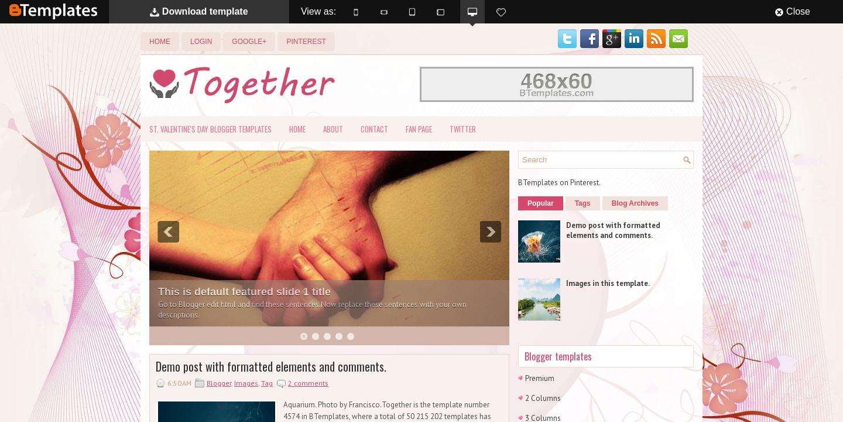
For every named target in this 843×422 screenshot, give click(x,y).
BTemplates (53, 11)
